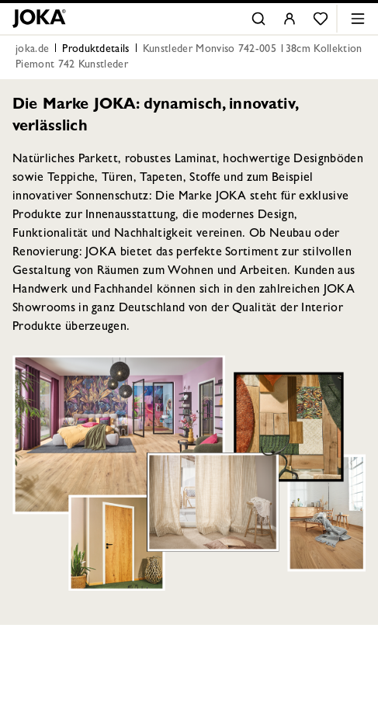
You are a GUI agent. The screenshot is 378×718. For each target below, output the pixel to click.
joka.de (32, 49)
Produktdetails (95, 49)
